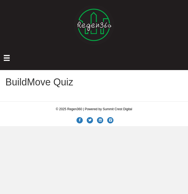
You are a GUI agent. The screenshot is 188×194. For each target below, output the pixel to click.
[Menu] (6, 58)
